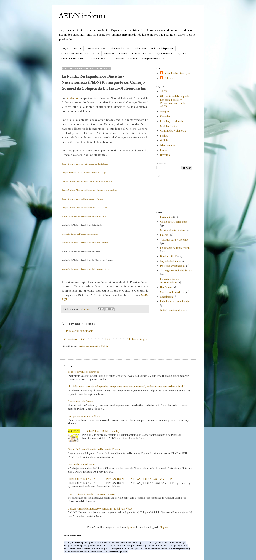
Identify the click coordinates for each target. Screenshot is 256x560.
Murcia (164, 150)
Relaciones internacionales (72, 58)
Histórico (122, 53)
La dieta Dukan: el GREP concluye (101, 431)
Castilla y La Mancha (171, 121)
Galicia (164, 140)
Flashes (96, 53)
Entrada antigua (138, 339)
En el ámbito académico (81, 464)
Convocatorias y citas (95, 48)
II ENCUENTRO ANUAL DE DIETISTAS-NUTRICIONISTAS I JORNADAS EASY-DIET (120, 479)
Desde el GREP (140, 48)
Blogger (164, 527)
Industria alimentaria (141, 53)
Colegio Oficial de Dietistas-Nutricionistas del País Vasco (100, 508)
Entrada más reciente (74, 339)
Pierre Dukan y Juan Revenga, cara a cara (91, 493)
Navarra (165, 154)
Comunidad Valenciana (173, 130)
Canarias (165, 116)
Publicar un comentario (79, 330)
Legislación (181, 53)
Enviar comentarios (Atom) (94, 346)
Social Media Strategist (177, 73)
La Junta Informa (164, 53)
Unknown (169, 78)
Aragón (164, 111)
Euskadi (164, 135)
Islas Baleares (167, 145)
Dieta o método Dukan (80, 401)
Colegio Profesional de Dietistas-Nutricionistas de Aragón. (84, 173)
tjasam (131, 527)
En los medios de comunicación (74, 53)
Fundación (72, 98)
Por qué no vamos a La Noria (84, 416)
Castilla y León (168, 125)
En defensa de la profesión (162, 48)
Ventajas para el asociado (153, 58)
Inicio (108, 339)
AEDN (163, 91)
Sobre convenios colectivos (83, 371)
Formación (109, 53)
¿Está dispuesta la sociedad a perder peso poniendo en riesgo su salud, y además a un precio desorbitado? (127, 386)
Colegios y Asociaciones (71, 48)
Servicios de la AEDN (98, 58)
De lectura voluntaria (119, 48)
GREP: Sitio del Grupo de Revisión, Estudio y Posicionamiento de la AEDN (174, 101)
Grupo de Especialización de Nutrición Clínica (94, 449)
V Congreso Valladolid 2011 (124, 58)
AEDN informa (82, 16)
